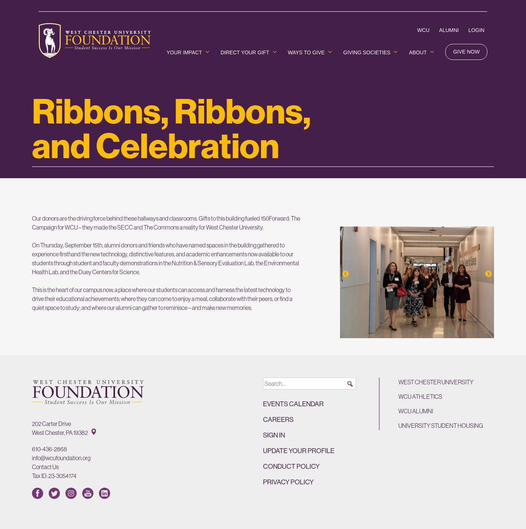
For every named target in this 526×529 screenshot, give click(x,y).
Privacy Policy (288, 482)
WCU (423, 30)
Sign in (274, 435)
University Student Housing (440, 425)
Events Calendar (293, 404)
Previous (345, 274)
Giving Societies (367, 52)
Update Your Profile (298, 450)
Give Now (466, 52)
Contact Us (45, 467)
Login (476, 30)
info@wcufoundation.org (61, 458)
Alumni (449, 30)
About (418, 52)
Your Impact (184, 52)
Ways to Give (306, 52)
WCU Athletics (420, 396)
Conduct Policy (291, 466)
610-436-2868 (49, 449)
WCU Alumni (415, 411)
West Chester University (436, 382)
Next (488, 274)
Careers (278, 419)
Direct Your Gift (245, 52)
